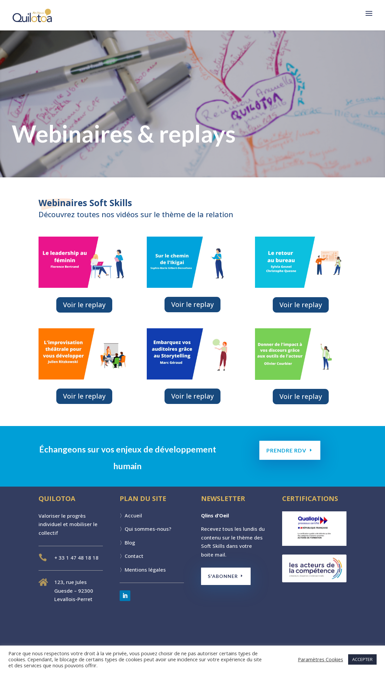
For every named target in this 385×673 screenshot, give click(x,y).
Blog (130, 542)
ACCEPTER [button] (362, 659)
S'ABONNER (223, 576)
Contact (134, 556)
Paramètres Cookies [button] (320, 659)
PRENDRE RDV (287, 450)
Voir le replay (84, 304)
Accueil (133, 515)
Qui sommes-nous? (148, 528)
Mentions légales (145, 569)
